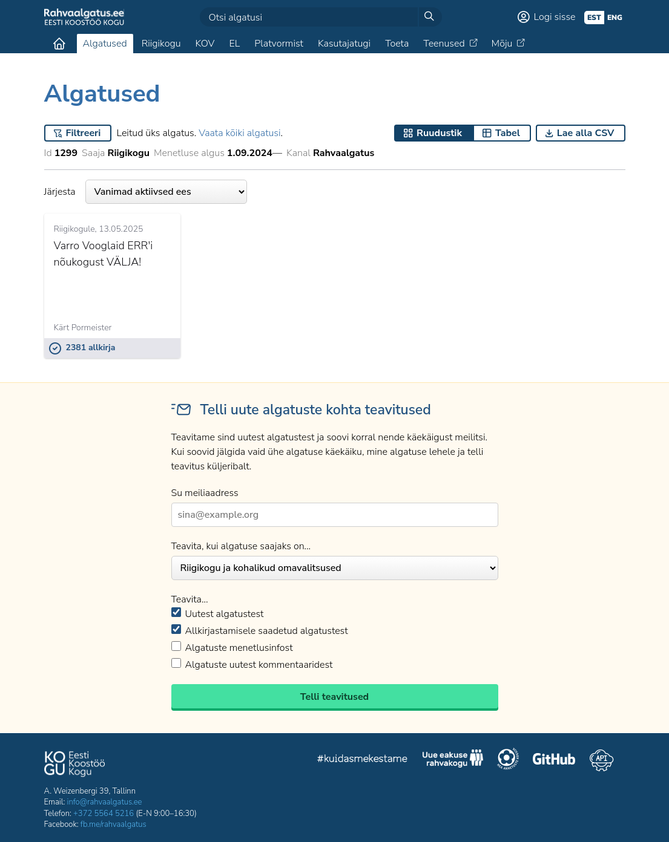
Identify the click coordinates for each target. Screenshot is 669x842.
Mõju (502, 43)
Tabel (507, 133)
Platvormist (278, 43)
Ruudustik (439, 133)
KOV (204, 43)
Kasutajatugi (344, 43)
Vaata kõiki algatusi (239, 133)
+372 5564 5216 (103, 813)
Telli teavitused (334, 696)
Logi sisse (555, 17)
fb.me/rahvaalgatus (114, 824)
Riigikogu (161, 43)
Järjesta (145, 192)
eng (614, 17)
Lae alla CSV (586, 133)
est (594, 17)
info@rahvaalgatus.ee (104, 802)
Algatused (105, 43)
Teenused (443, 43)
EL (234, 43)
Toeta (397, 43)
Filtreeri (83, 133)
